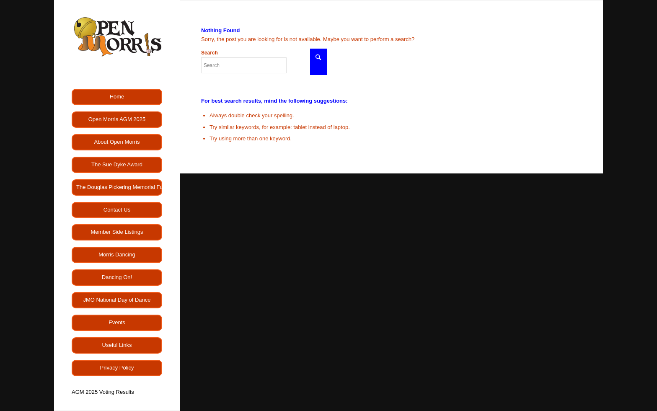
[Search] (244, 65)
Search (244, 61)
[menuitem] (116, 97)
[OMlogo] (117, 37)
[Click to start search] (318, 62)
